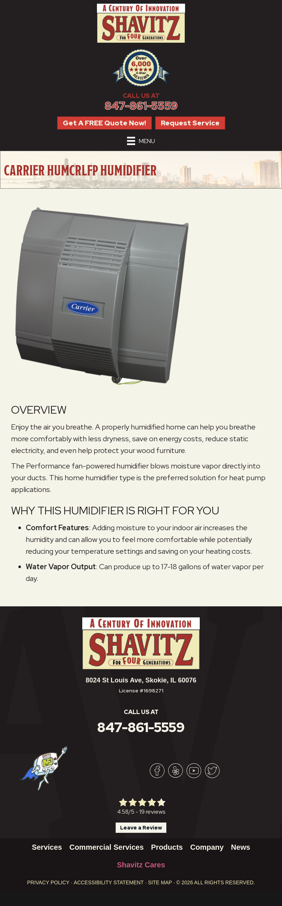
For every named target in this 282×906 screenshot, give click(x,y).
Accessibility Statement (109, 882)
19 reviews (152, 812)
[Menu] (141, 141)
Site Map (160, 882)
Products (167, 847)
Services (47, 847)
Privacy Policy (48, 882)
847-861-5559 (141, 106)
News (240, 847)
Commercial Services (106, 847)
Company (207, 847)
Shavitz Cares (141, 865)
